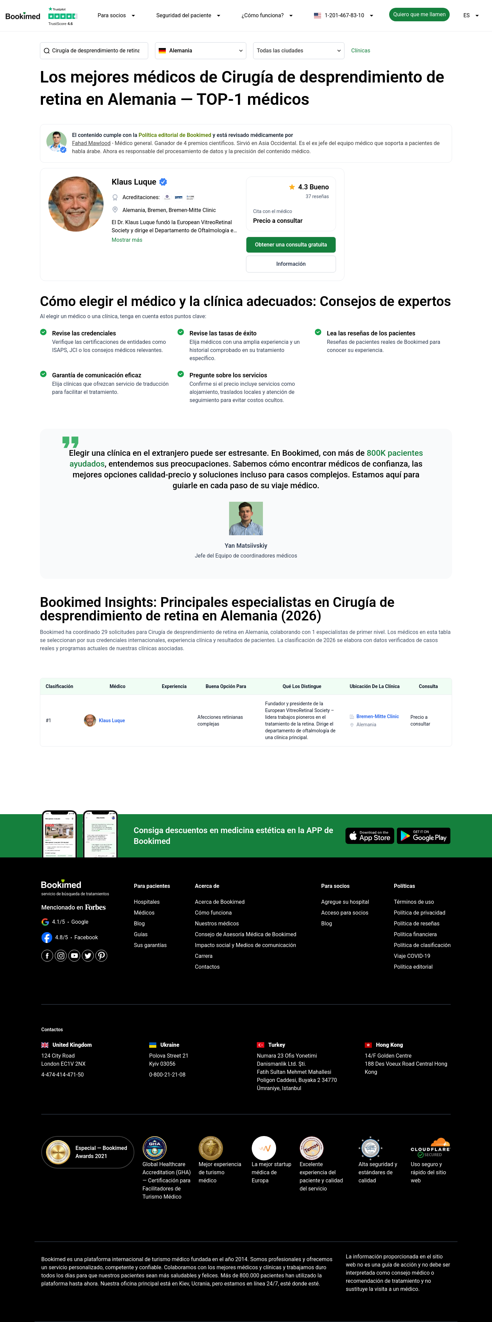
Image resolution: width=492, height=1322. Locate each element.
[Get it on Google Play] (423, 836)
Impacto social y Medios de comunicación (245, 945)
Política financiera (415, 934)
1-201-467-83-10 (345, 15)
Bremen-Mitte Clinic (378, 716)
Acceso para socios (344, 913)
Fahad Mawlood (91, 143)
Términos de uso (414, 902)
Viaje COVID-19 (412, 956)
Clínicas (360, 50)
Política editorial (413, 967)
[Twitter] (88, 956)
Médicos (144, 913)
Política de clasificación (422, 945)
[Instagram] (61, 956)
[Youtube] (74, 956)
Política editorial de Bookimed (175, 135)
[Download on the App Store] (369, 836)
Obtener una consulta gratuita (291, 244)
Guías (141, 934)
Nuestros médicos (217, 923)
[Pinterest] (101, 956)
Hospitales (147, 902)
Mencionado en (73, 907)
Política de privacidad (419, 913)
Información (291, 264)
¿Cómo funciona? (268, 15)
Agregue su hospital (345, 902)
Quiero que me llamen (419, 14)
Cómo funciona (213, 913)
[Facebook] (47, 956)
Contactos (207, 967)
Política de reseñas (417, 923)
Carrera (204, 956)
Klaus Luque (112, 720)
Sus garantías (150, 945)
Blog (139, 923)
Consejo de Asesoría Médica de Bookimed (245, 934)
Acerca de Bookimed (220, 902)
